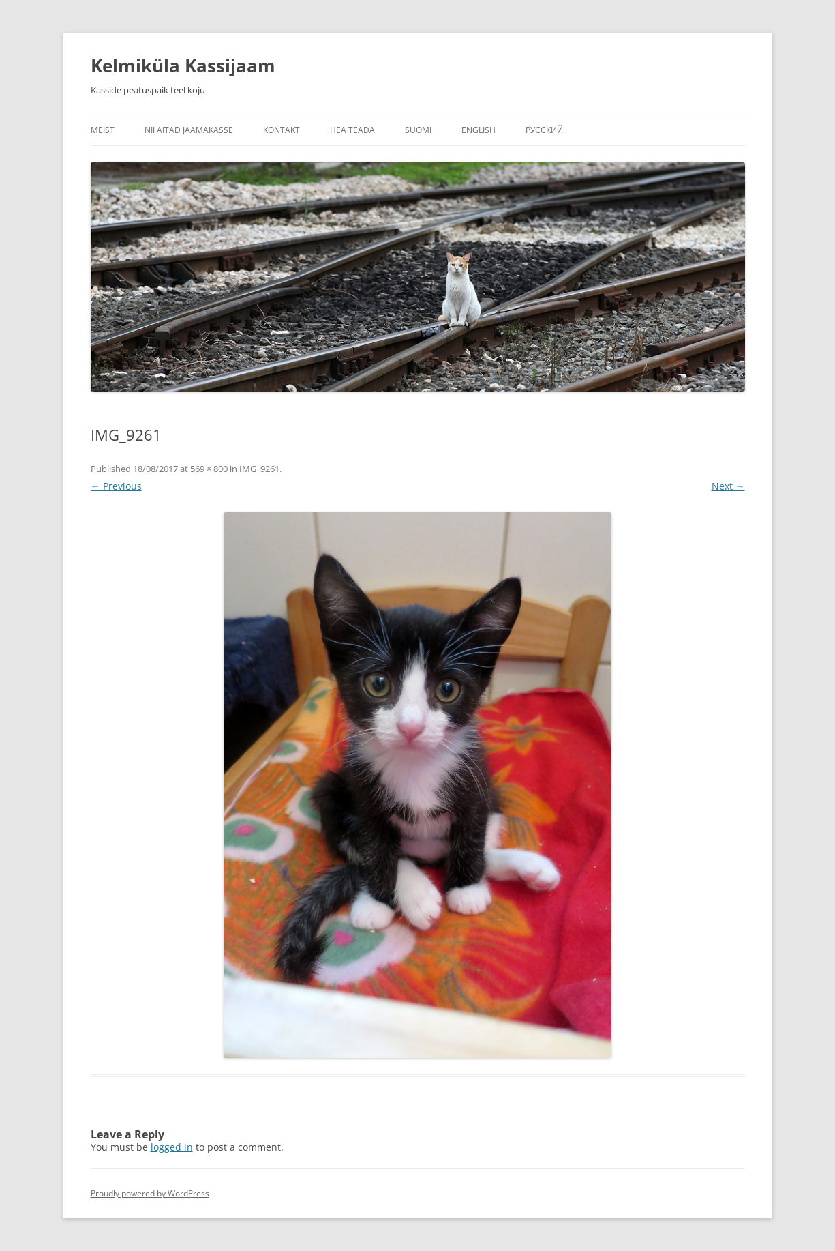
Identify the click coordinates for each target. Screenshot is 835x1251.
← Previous (116, 486)
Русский (544, 130)
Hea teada (352, 130)
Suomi (418, 130)
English (478, 130)
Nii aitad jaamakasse (189, 130)
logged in (172, 1146)
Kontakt (281, 130)
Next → (728, 486)
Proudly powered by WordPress (150, 1193)
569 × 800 (209, 468)
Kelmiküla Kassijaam (183, 65)
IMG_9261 (259, 468)
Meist (103, 130)
